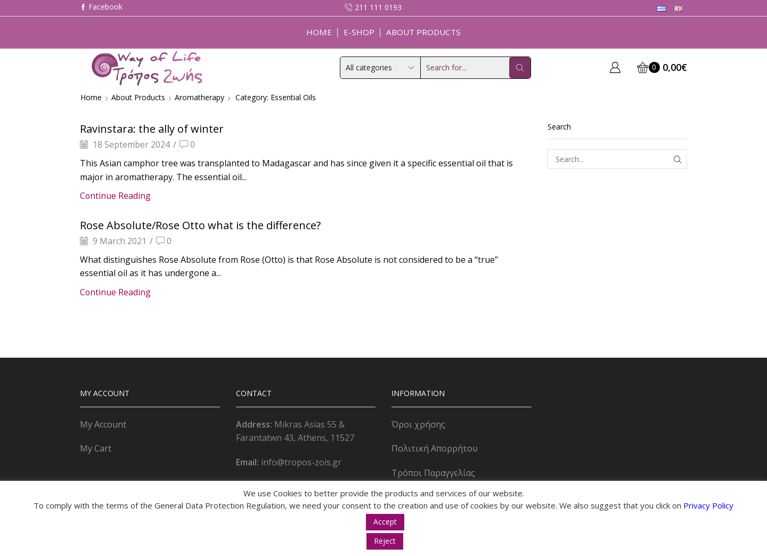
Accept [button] (385, 522)
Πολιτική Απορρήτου (434, 448)
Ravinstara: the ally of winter (152, 129)
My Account (103, 424)
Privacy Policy (708, 505)
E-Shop (359, 32)
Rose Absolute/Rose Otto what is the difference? (200, 225)
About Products (423, 32)
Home (319, 32)
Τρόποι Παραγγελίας (433, 473)
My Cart (95, 448)
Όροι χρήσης (418, 424)
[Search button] (520, 67)
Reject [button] (385, 541)
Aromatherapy (199, 97)
